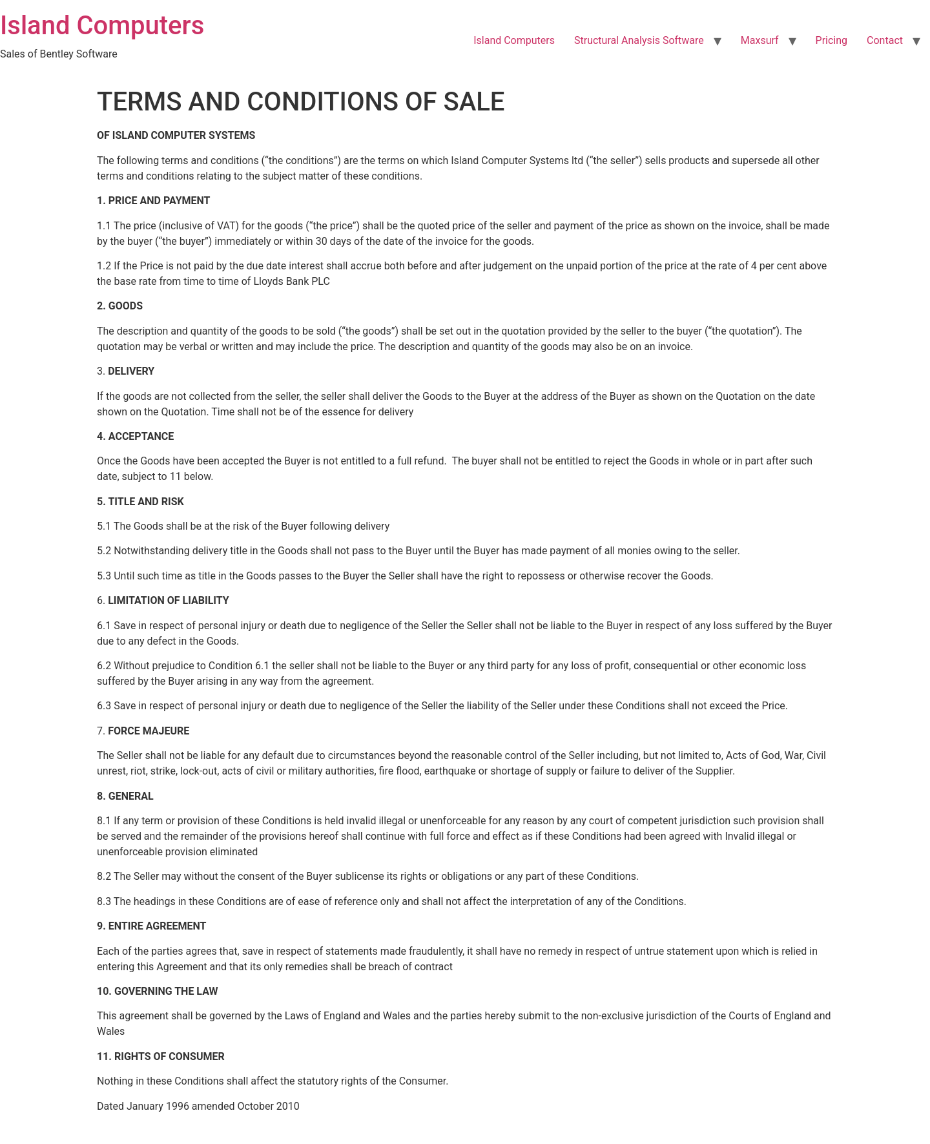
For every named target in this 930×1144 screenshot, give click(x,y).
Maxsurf (760, 40)
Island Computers (102, 25)
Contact (885, 40)
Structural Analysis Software (639, 40)
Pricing (832, 40)
